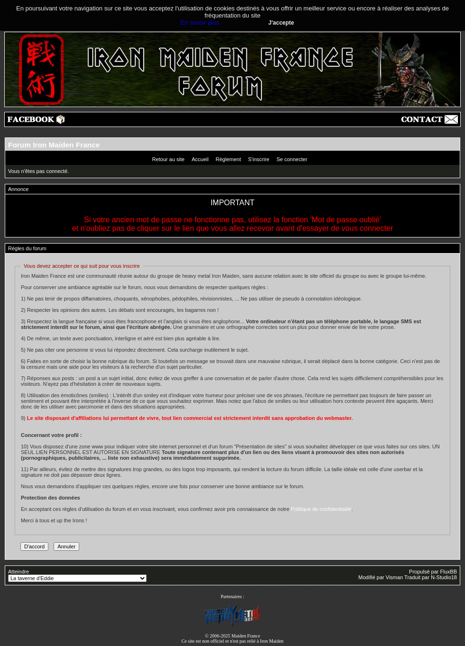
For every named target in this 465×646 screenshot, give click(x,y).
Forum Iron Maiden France (54, 145)
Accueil (200, 159)
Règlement (228, 159)
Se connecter (292, 159)
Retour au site (168, 159)
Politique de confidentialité (321, 509)
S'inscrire (259, 159)
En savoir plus (199, 22)
